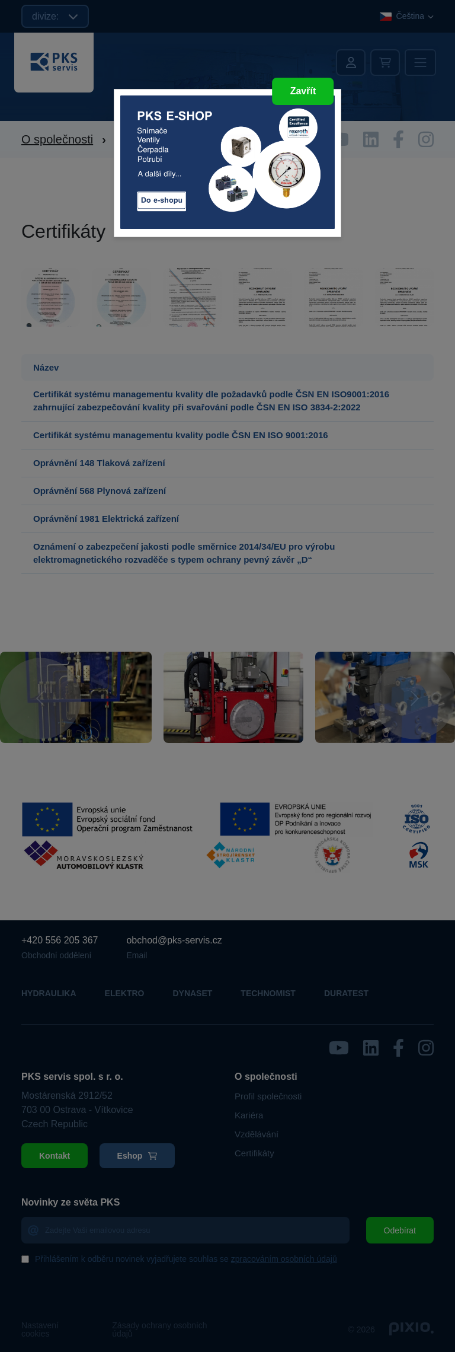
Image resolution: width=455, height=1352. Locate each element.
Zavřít (303, 91)
